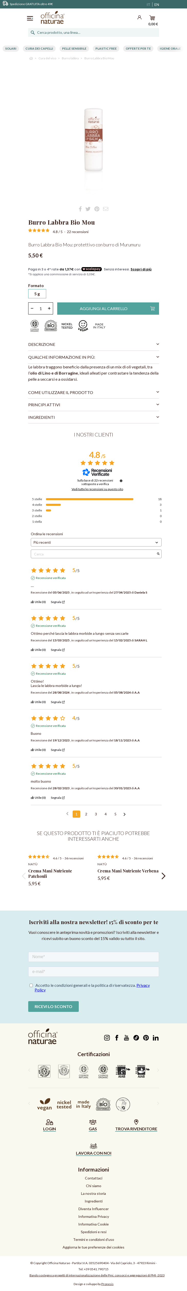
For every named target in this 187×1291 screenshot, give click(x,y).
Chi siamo (93, 1186)
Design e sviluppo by (94, 1284)
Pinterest (146, 1038)
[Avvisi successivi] (124, 814)
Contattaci (93, 1178)
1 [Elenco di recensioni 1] (76, 814)
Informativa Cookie (93, 1224)
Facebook (117, 1038)
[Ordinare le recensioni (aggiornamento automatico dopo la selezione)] (96, 542)
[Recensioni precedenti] (67, 813)
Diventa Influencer (93, 1209)
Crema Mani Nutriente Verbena (128, 870)
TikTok (136, 1038)
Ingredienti (94, 1201)
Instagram (107, 1038)
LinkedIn (156, 1038)
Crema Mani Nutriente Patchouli (50, 873)
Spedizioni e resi (93, 1232)
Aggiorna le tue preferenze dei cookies (93, 1247)
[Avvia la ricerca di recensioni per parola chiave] (158, 554)
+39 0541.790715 (96, 1269)
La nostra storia (93, 1193)
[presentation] (24, 876)
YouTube (126, 1038)
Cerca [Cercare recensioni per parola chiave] (93, 554)
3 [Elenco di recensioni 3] (96, 814)
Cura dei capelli (39, 48)
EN (156, 4)
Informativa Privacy (93, 1216)
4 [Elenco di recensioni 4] (106, 814)
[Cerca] (93, 32)
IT (148, 4)
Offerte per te (138, 48)
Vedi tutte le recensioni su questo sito (97, 489)
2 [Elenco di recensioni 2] (86, 814)
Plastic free (106, 48)
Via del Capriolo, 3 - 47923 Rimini (133, 1263)
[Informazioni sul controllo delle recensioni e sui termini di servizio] (121, 481)
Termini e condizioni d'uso (93, 1239)
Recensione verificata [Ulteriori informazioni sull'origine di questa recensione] (51, 578)
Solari (10, 48)
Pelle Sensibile (74, 48)
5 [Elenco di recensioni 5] (115, 814)
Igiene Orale (170, 48)
